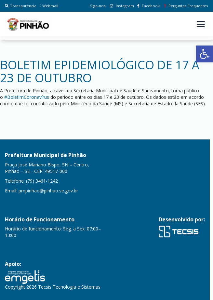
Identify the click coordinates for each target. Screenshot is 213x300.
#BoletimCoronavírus (26, 97)
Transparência (20, 5)
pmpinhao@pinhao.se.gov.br (48, 191)
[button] (204, 54)
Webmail (49, 5)
